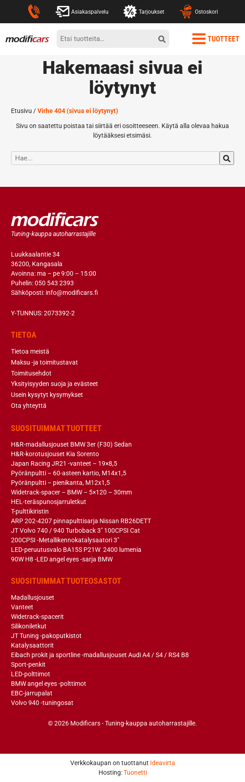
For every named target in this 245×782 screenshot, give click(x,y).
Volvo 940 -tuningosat (42, 702)
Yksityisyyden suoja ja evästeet (54, 383)
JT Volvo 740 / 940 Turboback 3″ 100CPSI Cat (75, 530)
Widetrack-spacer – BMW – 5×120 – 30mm (71, 492)
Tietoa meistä (30, 351)
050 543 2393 (54, 283)
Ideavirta (162, 763)
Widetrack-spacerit (37, 616)
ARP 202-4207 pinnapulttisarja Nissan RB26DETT (81, 521)
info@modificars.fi (72, 292)
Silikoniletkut (29, 626)
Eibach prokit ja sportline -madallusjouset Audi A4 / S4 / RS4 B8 (100, 655)
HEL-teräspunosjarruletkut (48, 501)
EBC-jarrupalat (31, 693)
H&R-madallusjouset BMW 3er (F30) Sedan (71, 444)
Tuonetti (135, 772)
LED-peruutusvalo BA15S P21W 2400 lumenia (76, 549)
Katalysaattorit (32, 645)
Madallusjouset (32, 597)
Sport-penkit (28, 664)
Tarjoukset (143, 11)
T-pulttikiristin (30, 511)
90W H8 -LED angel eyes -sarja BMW (62, 559)
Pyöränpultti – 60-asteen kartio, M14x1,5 (68, 473)
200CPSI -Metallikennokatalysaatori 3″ (65, 540)
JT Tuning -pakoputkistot (46, 635)
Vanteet (22, 607)
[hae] (226, 158)
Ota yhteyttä (29, 405)
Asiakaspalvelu (82, 11)
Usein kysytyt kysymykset (47, 394)
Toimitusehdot (31, 373)
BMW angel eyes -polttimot (48, 683)
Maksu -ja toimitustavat (44, 362)
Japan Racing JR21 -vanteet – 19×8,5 (64, 463)
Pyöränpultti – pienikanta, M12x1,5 (60, 482)
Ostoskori (198, 11)
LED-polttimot (30, 674)
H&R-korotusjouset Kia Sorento (55, 454)
